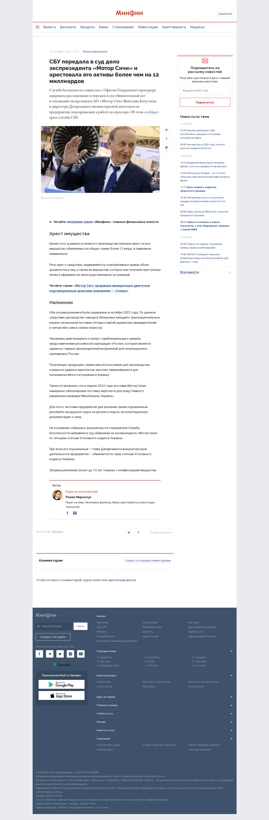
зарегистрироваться (122, 580)
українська (225, 13)
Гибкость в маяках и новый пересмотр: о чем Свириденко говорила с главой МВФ (204, 226)
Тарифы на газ (196, 631)
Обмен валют (104, 682)
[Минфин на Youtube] (81, 654)
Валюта (49, 27)
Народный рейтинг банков (202, 636)
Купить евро (149, 686)
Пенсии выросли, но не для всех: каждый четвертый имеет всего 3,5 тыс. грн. (203, 201)
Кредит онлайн (151, 636)
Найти (80, 626)
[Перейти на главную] (135, 14)
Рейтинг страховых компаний (204, 745)
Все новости (205, 272)
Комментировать (161, 532)
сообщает (151, 111)
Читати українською (95, 51)
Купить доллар (104, 686)
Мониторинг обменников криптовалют (117, 641)
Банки (103, 27)
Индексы (197, 27)
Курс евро (193, 622)
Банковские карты (152, 627)
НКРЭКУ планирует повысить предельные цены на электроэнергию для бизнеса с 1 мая (204, 258)
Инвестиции (148, 27)
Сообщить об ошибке (53, 637)
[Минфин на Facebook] (39, 654)
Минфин (57, 532)
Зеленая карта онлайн (109, 745)
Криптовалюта (174, 27)
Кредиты (87, 27)
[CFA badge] (44, 763)
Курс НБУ (102, 627)
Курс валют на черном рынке (203, 682)
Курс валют (103, 622)
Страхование (123, 27)
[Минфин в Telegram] (49, 654)
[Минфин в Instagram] (70, 654)
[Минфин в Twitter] (60, 654)
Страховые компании (199, 749)
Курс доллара (150, 622)
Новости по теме (194, 117)
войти (97, 580)
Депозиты (68, 27)
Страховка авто (105, 749)
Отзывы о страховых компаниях (160, 745)
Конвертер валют (106, 636)
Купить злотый (196, 686)
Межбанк (102, 631)
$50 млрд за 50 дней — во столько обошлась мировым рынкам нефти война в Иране (205, 177)
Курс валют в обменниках (156, 682)
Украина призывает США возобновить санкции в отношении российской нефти (200, 134)
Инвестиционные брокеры (202, 627)
